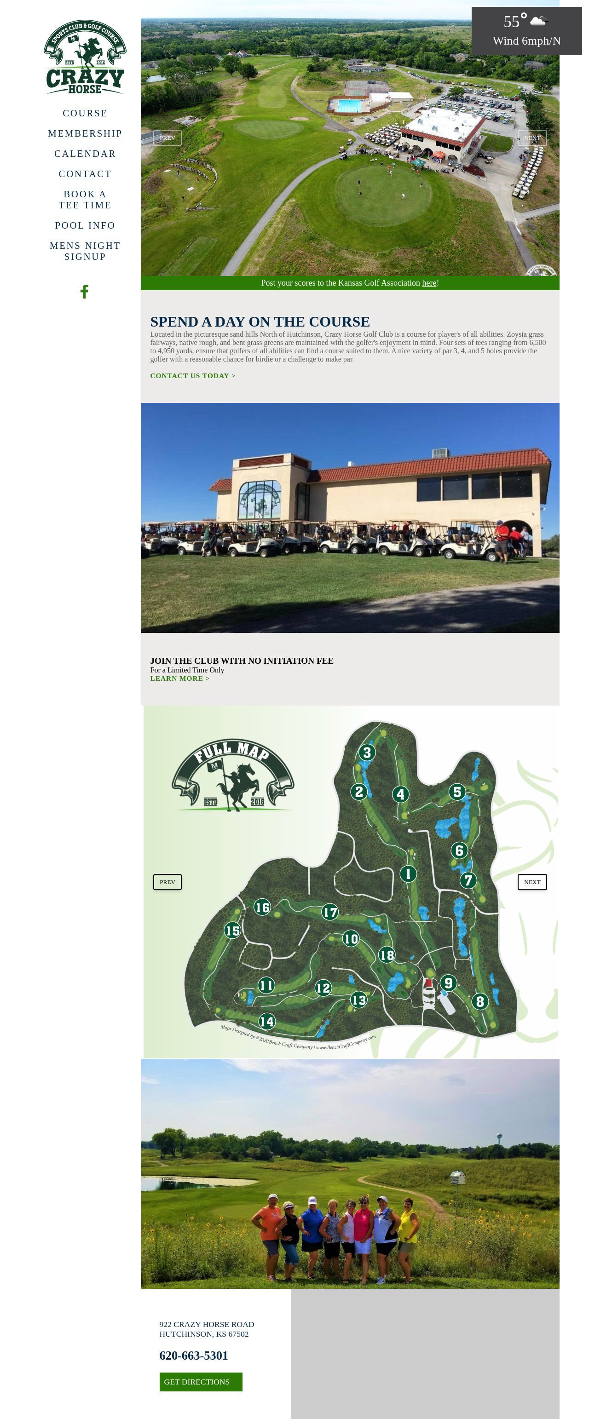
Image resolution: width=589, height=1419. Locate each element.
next (532, 137)
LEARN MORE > (180, 678)
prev (167, 137)
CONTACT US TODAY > (193, 375)
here (429, 282)
